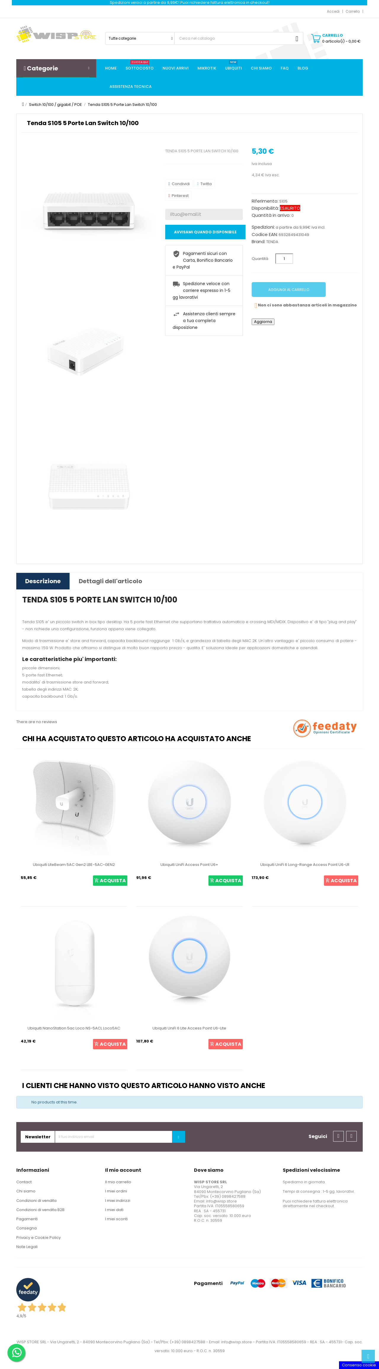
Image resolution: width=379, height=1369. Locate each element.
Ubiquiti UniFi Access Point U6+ (189, 864)
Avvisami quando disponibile (205, 232)
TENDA (272, 242)
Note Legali (27, 1247)
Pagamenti (27, 1219)
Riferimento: (265, 201)
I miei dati (114, 1210)
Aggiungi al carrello (288, 289)
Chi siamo (26, 1191)
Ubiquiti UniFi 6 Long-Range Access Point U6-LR (304, 864)
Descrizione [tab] (43, 581)
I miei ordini (116, 1191)
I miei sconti (116, 1219)
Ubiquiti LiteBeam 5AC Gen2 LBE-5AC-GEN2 (74, 864)
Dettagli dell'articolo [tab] (110, 581)
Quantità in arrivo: (271, 215)
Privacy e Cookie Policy (38, 1237)
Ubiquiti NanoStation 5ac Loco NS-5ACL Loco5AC (74, 1028)
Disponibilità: (265, 208)
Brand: (258, 241)
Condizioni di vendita (36, 1200)
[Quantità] (284, 258)
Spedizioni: (263, 227)
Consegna (26, 1228)
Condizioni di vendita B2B (40, 1210)
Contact (24, 1182)
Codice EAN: (265, 234)
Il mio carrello (118, 1182)
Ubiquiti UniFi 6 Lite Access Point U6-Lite (189, 1028)
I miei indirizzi (117, 1200)
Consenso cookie (359, 1365)
